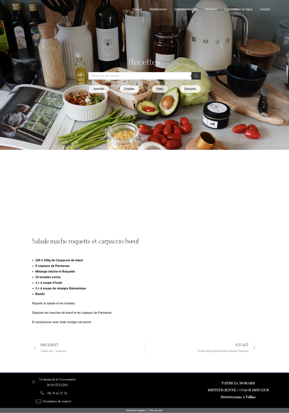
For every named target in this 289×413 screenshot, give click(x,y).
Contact (265, 9)
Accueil (137, 9)
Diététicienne (158, 9)
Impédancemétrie (186, 9)
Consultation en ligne (238, 9)
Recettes (211, 9)
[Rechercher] (196, 76)
